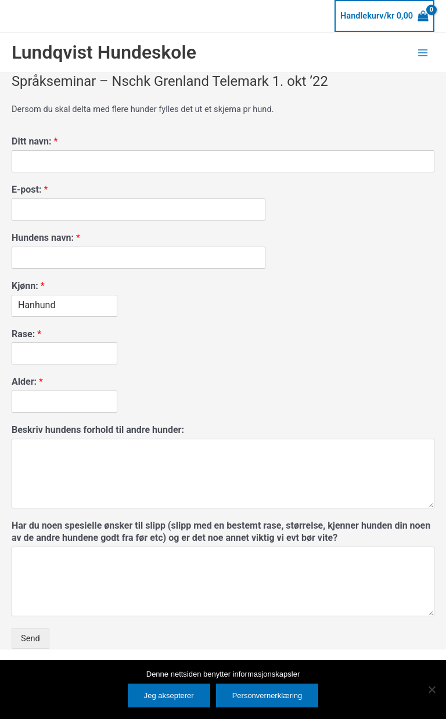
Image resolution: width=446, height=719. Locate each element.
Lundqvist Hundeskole (104, 52)
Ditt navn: (34, 141)
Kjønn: (28, 285)
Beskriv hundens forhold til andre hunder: (98, 429)
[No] (431, 689)
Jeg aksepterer (169, 695)
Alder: (27, 381)
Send (30, 638)
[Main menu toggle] (422, 52)
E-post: (30, 189)
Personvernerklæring (267, 695)
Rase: (26, 333)
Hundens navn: (46, 237)
